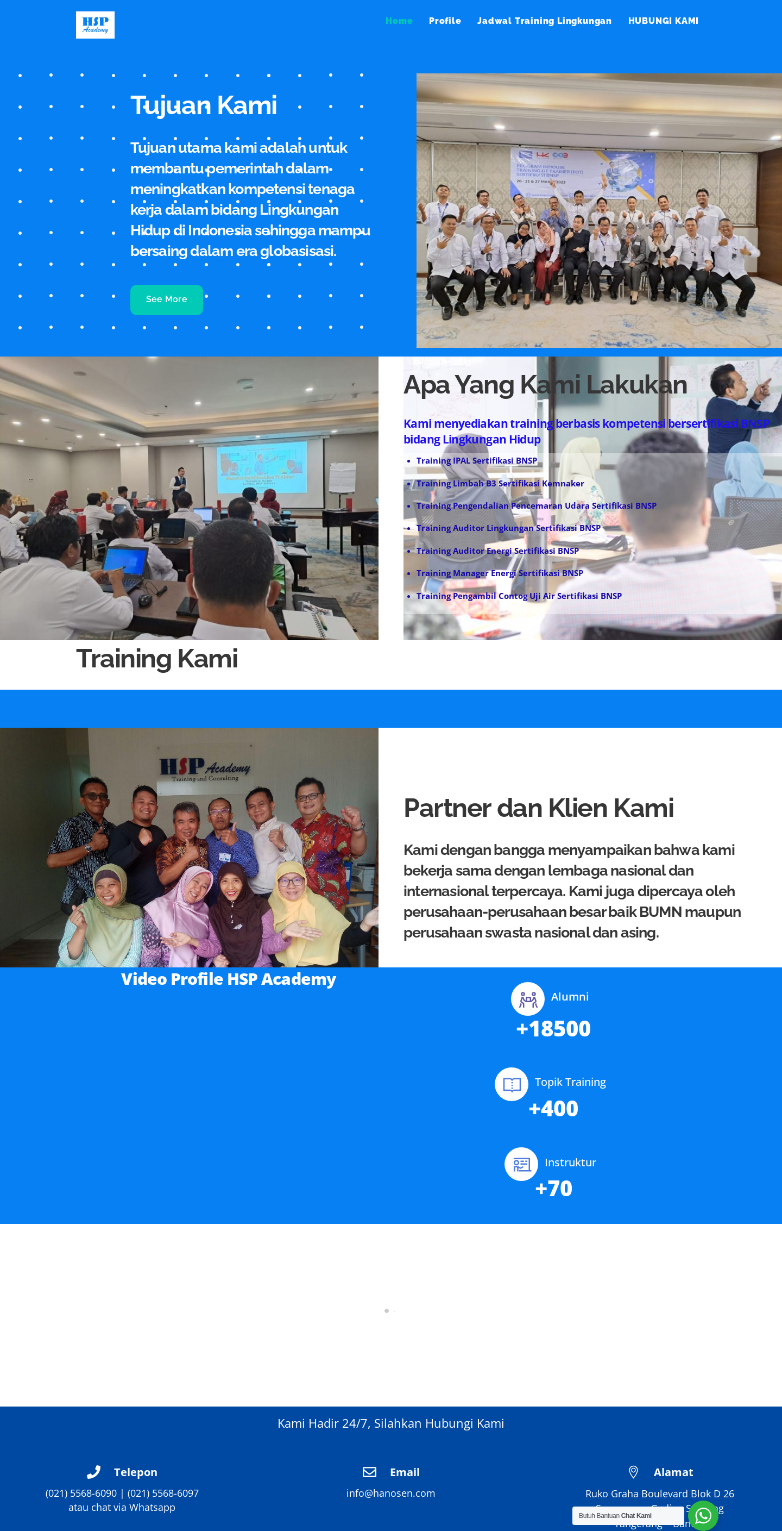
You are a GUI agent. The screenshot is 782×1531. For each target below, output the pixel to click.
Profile (445, 21)
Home (399, 21)
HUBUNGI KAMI (663, 21)
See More (167, 299)
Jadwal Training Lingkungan (544, 21)
